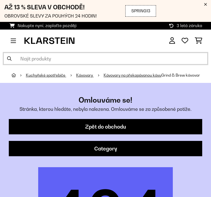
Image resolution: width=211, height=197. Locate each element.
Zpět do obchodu (105, 127)
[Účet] (172, 41)
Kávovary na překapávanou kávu (132, 75)
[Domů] (19, 75)
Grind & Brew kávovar (180, 75)
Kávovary (85, 75)
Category (105, 149)
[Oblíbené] (185, 41)
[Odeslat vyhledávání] (9, 58)
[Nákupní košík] (198, 41)
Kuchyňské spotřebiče (46, 75)
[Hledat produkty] (105, 58)
